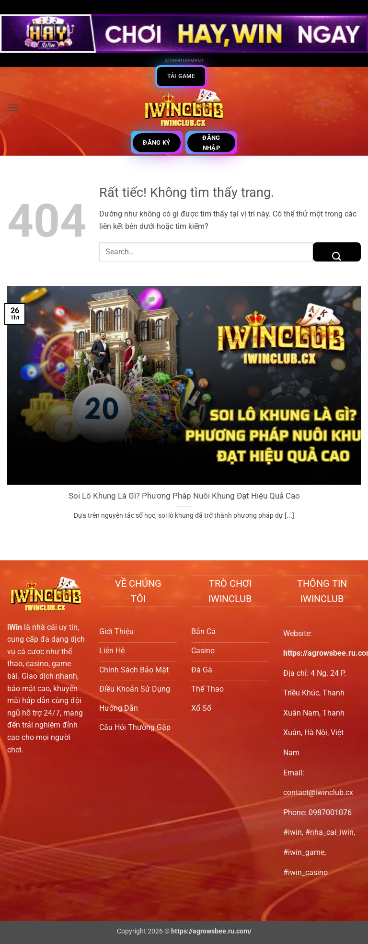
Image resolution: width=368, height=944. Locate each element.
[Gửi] (337, 252)
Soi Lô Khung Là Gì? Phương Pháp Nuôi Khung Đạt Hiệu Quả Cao (184, 495)
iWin (14, 627)
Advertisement (184, 60)
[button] (13, 107)
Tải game (181, 76)
